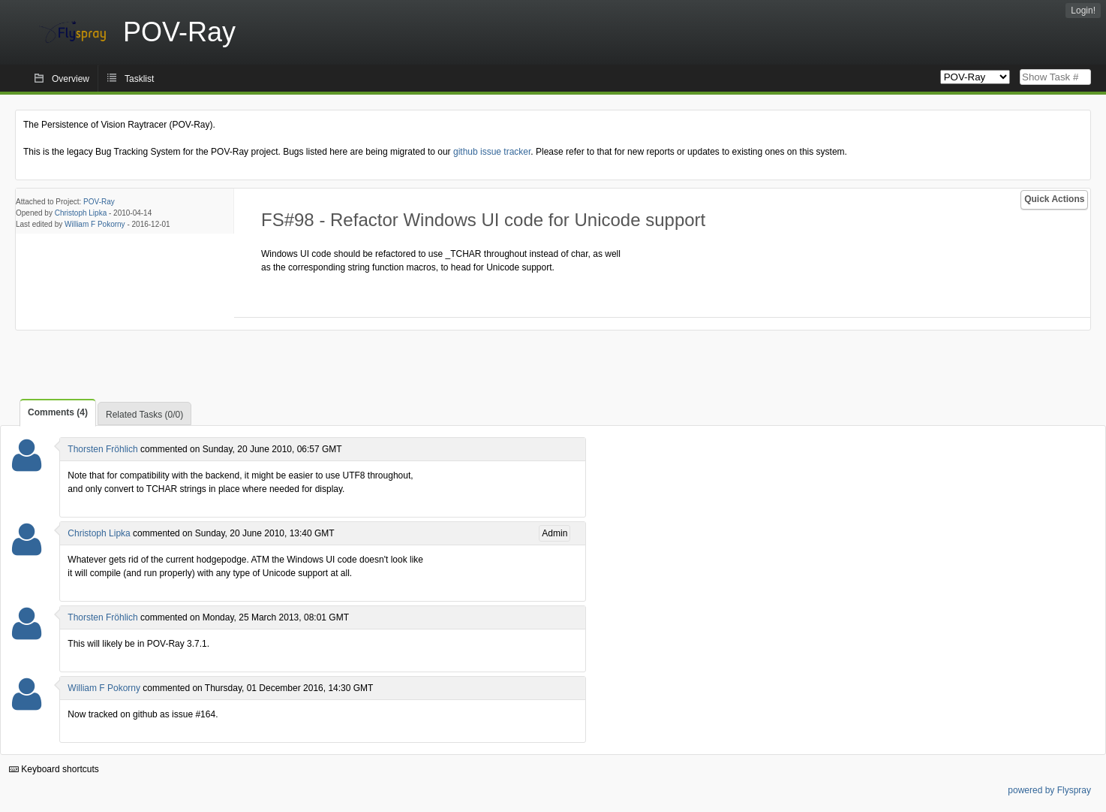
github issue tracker (491, 151)
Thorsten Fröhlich (102, 449)
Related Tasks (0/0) (144, 414)
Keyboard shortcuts (54, 769)
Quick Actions (1054, 199)
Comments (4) (58, 412)
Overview (70, 79)
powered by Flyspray (1049, 790)
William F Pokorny (95, 224)
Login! (1083, 10)
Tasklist (139, 79)
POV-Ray (99, 202)
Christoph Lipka (81, 213)
